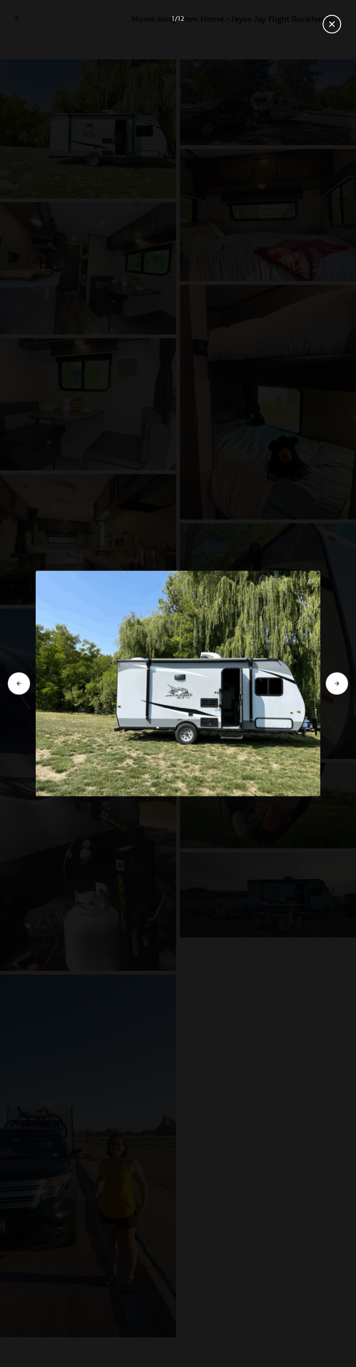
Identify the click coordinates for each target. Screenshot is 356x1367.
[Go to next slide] (337, 684)
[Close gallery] (332, 24)
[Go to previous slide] (19, 684)
